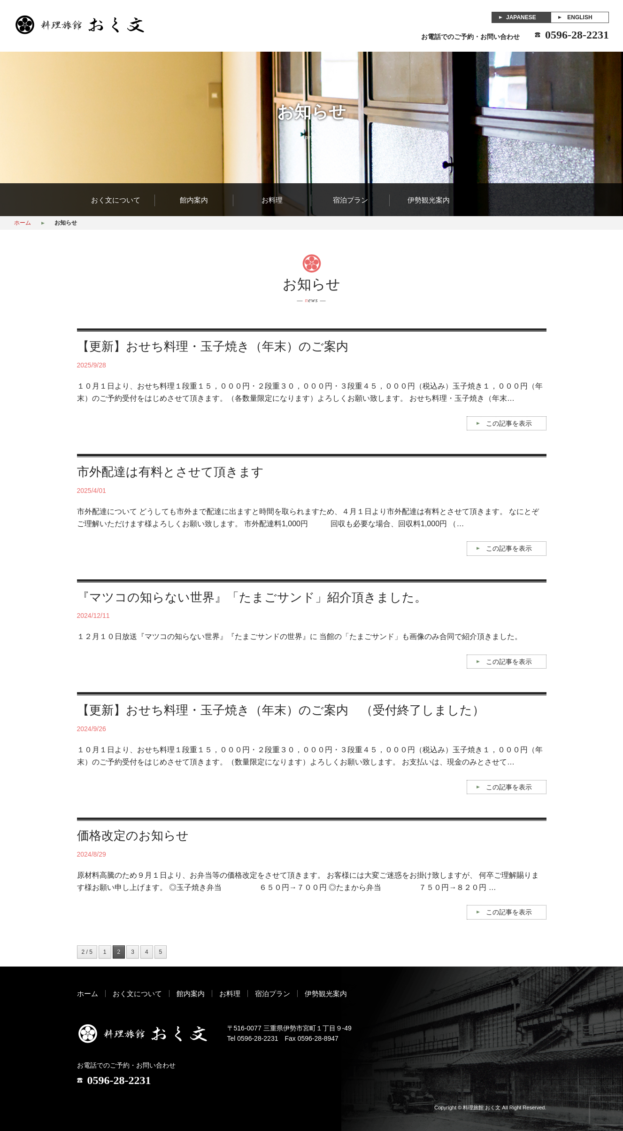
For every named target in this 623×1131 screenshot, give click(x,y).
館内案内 (194, 200)
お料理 (272, 200)
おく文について (115, 200)
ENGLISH (579, 17)
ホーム (22, 222)
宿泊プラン (350, 200)
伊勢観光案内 (429, 200)
